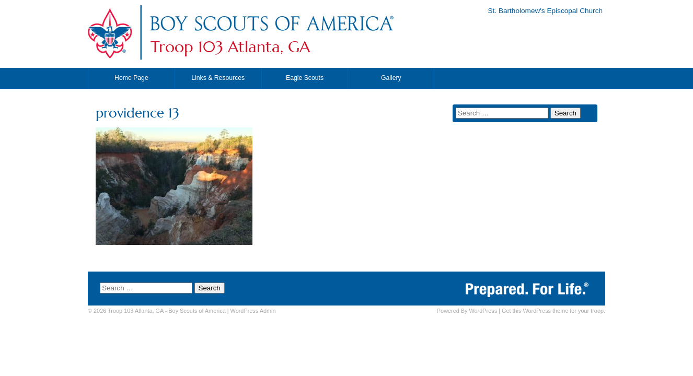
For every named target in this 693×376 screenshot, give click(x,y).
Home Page (131, 77)
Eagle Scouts (305, 77)
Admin (253, 311)
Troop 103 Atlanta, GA (230, 47)
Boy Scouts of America (196, 311)
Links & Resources (218, 77)
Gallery (391, 77)
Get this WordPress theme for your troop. (553, 311)
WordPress (483, 311)
